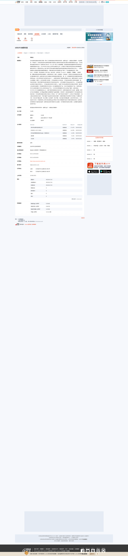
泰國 (108, 145)
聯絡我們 (62, 549)
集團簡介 (42, 549)
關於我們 (36, 549)
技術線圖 (100, 30)
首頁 (22, 2)
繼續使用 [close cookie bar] (92, 554)
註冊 (107, 2)
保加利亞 (96, 145)
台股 (31, 2)
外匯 (50, 2)
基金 (45, 2)
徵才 (66, 549)
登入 (104, 2)
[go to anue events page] (99, 2)
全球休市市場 (99, 137)
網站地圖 (71, 549)
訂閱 (76, 2)
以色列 (101, 145)
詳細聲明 (85, 539)
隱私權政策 (84, 553)
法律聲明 (77, 549)
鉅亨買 (65, 2)
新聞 (27, 2)
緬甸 (104, 141)
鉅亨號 (71, 2)
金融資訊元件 (55, 549)
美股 (35, 2)
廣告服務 (48, 549)
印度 (105, 145)
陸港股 (40, 2)
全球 (54, 2)
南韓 (95, 141)
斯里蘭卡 (99, 141)
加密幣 (59, 2)
